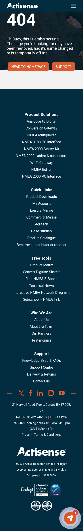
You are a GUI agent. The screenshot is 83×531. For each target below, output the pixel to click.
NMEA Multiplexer (41, 135)
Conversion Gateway (42, 128)
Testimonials (41, 340)
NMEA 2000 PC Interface (41, 176)
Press (26, 434)
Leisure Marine (41, 210)
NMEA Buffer (41, 169)
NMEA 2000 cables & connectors (41, 156)
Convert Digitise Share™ (41, 272)
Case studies (41, 231)
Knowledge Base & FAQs (41, 360)
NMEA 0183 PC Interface (41, 142)
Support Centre (41, 367)
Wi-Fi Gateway (41, 163)
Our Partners (41, 333)
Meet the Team (41, 326)
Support (63, 67)
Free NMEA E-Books (41, 279)
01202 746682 (37, 417)
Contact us (41, 381)
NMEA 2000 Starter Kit (41, 149)
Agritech (41, 224)
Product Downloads (41, 197)
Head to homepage (28, 67)
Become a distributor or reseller (41, 245)
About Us (41, 320)
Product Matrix (41, 265)
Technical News (41, 286)
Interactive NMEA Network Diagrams (41, 292)
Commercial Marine (41, 217)
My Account (41, 203)
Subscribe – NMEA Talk (41, 299)
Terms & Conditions (47, 434)
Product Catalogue (41, 238)
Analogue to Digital (41, 121)
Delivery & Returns (41, 374)
